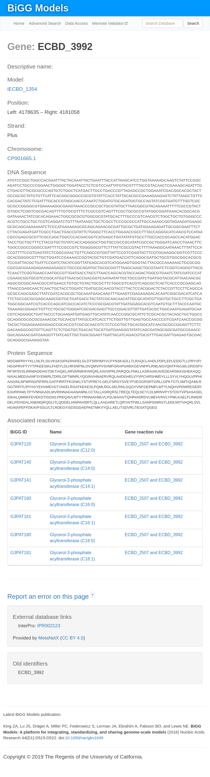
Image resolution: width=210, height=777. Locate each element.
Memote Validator (108, 23)
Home (19, 23)
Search (193, 23)
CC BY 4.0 (72, 638)
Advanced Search (45, 23)
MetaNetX (49, 638)
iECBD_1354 (22, 89)
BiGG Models (38, 8)
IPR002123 (48, 625)
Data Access (76, 23)
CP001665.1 (21, 158)
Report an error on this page (49, 596)
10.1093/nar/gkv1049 (84, 737)
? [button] (92, 595)
